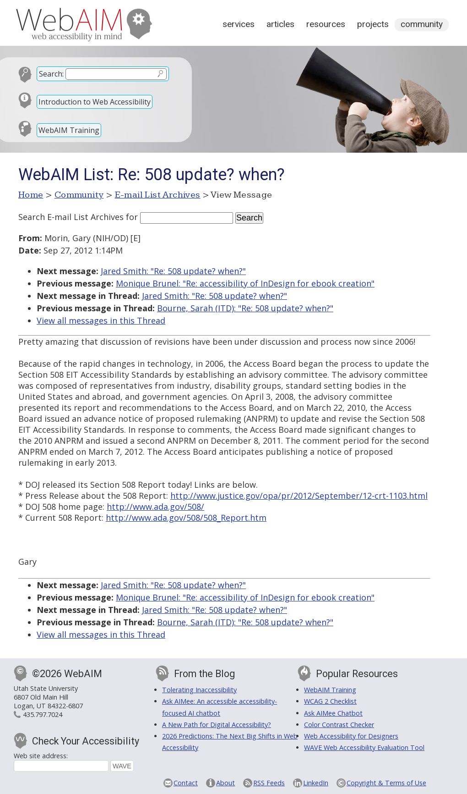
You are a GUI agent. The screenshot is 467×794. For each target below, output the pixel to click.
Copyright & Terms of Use (386, 782)
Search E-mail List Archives (71, 216)
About (225, 782)
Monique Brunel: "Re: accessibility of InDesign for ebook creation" (245, 283)
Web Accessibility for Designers (351, 736)
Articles (280, 24)
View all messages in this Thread (101, 320)
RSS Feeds (269, 782)
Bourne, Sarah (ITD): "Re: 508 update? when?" (245, 308)
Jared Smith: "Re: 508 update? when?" (173, 270)
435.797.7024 (42, 714)
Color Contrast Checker (339, 724)
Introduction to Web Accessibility (94, 102)
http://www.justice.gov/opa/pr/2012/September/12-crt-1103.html (299, 495)
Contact (186, 782)
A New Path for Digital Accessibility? (216, 724)
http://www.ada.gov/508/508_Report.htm (186, 517)
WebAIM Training (68, 130)
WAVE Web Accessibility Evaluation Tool (364, 747)
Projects (373, 24)
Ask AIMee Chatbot (333, 713)
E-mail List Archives (158, 194)
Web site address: (41, 755)
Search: (51, 74)
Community (422, 24)
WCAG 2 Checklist (330, 701)
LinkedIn (315, 782)
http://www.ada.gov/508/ (155, 506)
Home (30, 194)
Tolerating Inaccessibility (199, 689)
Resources (325, 24)
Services (239, 24)
